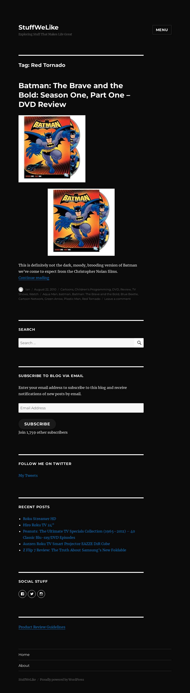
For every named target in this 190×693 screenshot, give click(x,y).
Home (24, 654)
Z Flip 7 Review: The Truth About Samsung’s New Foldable (74, 550)
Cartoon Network (31, 299)
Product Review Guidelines (42, 627)
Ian (27, 289)
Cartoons (66, 289)
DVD (115, 289)
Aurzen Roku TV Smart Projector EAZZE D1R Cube (66, 544)
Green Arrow (54, 299)
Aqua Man (50, 294)
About (24, 665)
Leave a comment (117, 299)
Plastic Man (72, 299)
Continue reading (34, 277)
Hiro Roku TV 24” (38, 525)
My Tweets (28, 475)
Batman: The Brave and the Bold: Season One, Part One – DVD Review (74, 95)
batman (65, 294)
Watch (34, 294)
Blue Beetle (129, 294)
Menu (162, 30)
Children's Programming (93, 289)
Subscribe (37, 424)
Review (125, 289)
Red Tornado (91, 299)
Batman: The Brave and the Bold (95, 294)
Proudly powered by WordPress (62, 680)
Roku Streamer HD (39, 518)
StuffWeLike (39, 27)
